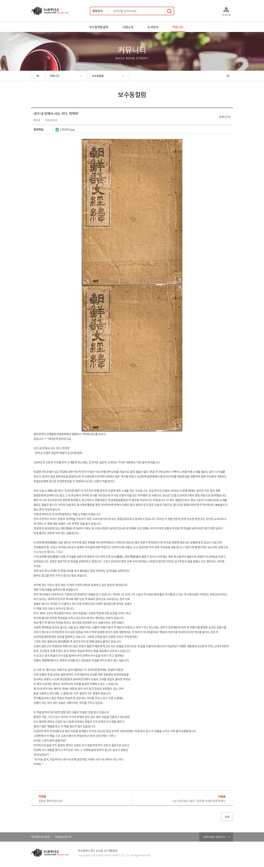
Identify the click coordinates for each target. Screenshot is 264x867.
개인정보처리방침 (40, 837)
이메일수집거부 (63, 837)
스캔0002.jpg (65, 129)
